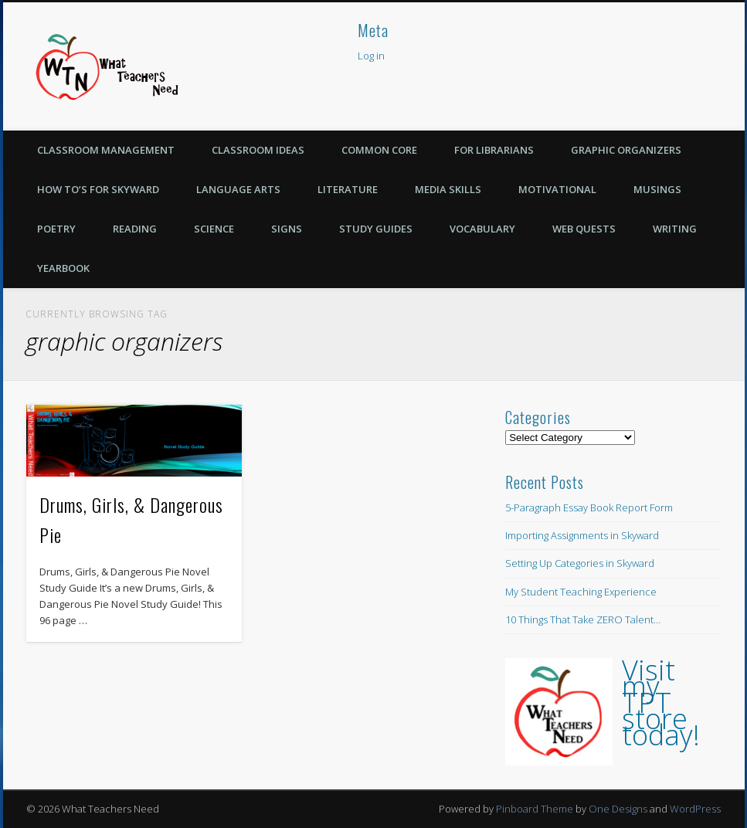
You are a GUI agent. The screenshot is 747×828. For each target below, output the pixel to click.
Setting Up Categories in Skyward (579, 563)
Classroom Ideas (258, 150)
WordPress (695, 809)
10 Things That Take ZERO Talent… (582, 619)
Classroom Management (106, 150)
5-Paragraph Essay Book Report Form (589, 507)
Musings (657, 189)
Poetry (56, 229)
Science (214, 229)
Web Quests (584, 229)
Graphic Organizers (626, 150)
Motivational (557, 189)
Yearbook (63, 268)
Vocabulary (482, 229)
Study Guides (376, 229)
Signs (286, 229)
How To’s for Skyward (98, 189)
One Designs (618, 809)
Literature (347, 189)
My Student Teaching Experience (581, 592)
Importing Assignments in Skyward (582, 535)
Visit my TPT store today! (661, 702)
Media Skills (448, 189)
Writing (675, 229)
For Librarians (494, 150)
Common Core (379, 150)
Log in (371, 56)
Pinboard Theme (534, 809)
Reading (135, 229)
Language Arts (238, 189)
